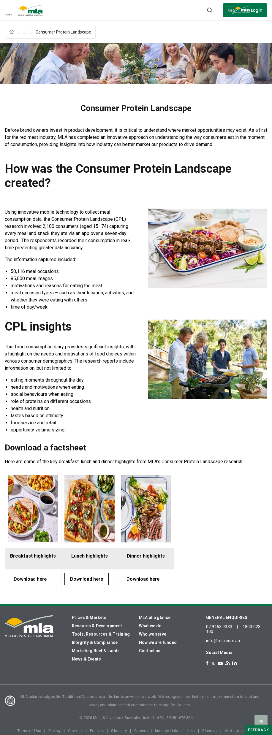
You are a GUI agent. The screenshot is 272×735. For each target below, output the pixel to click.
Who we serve (152, 634)
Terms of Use (29, 730)
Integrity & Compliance (95, 642)
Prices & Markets (89, 617)
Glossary (118, 730)
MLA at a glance (154, 617)
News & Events (86, 659)
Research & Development (97, 625)
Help (191, 730)
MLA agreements (239, 730)
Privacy (54, 730)
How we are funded (158, 642)
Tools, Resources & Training (101, 634)
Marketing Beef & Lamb (95, 650)
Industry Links (167, 730)
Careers (141, 730)
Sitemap (209, 730)
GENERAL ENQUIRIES (227, 617)
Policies (97, 730)
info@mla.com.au (223, 640)
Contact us (150, 650)
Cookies (75, 730)
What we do (150, 625)
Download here (30, 579)
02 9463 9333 (219, 626)
